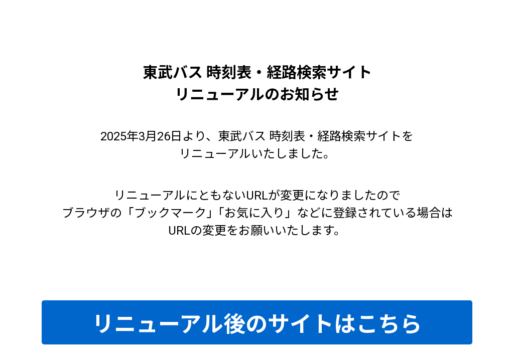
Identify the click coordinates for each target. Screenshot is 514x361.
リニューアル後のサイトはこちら (257, 324)
